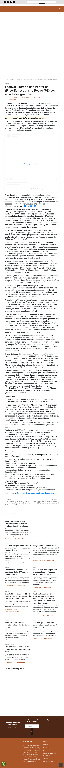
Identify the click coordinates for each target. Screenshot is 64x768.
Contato (45, 758)
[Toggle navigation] (6, 4)
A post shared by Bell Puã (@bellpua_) (32, 189)
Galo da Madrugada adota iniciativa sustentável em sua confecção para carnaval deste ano (18, 548)
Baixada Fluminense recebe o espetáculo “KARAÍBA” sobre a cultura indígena (16, 572)
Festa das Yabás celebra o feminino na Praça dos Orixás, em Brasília (17, 625)
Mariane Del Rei (21, 662)
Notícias (15, 519)
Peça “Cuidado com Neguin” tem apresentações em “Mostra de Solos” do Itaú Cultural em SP (45, 572)
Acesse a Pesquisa (48, 761)
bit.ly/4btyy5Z (30, 206)
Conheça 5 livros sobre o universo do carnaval (35, 493)
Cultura (7, 83)
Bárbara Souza (51, 616)
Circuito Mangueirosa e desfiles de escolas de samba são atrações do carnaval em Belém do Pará (18, 596)
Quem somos (47, 747)
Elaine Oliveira (23, 563)
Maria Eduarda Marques (12, 611)
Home (45, 741)
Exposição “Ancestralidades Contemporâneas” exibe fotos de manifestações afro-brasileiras (17, 524)
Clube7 (45, 750)
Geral (11, 519)
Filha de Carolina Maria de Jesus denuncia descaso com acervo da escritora (17, 649)
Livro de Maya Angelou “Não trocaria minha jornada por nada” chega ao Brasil (45, 625)
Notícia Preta (12, 99)
